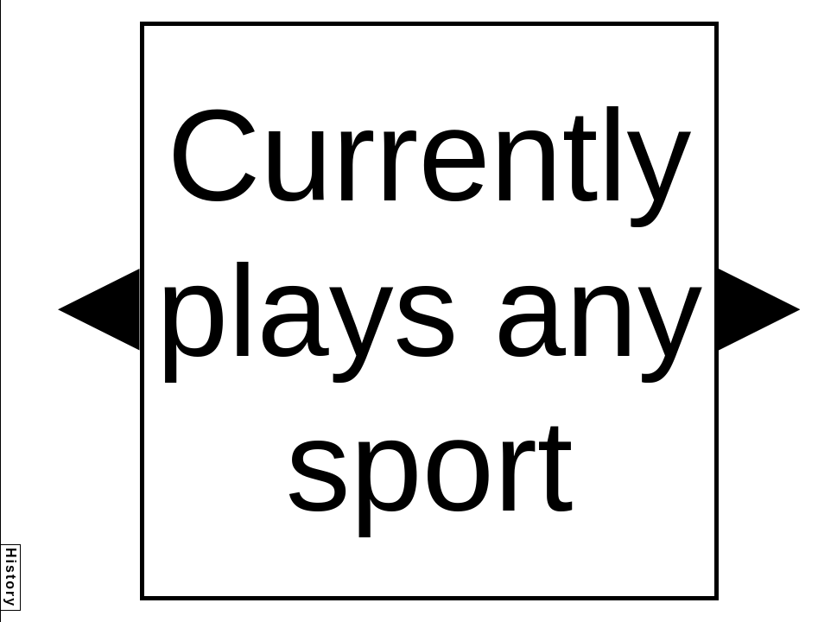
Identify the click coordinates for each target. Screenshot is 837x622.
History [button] (10, 577)
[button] (99, 310)
